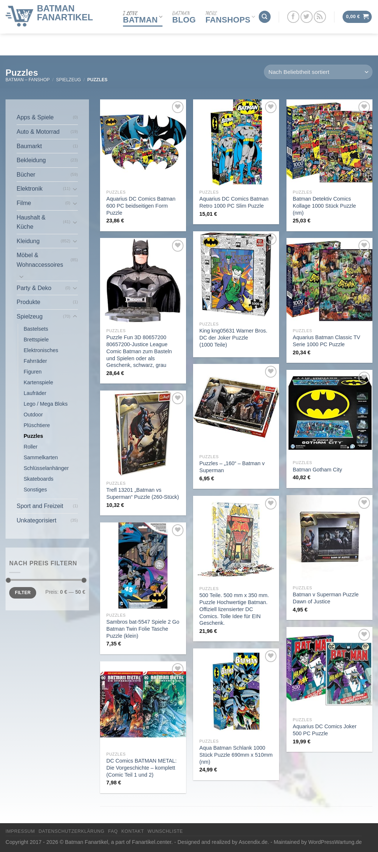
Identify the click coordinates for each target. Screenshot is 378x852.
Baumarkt (29, 146)
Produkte (28, 302)
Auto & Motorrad (38, 132)
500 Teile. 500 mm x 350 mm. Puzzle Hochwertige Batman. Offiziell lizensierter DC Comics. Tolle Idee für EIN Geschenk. (234, 609)
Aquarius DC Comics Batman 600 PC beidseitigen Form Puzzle (140, 205)
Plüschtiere (37, 425)
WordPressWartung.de (335, 842)
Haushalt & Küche (31, 222)
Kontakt (132, 831)
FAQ (113, 831)
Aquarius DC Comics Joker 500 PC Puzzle (325, 729)
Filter (23, 592)
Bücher (26, 174)
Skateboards (39, 479)
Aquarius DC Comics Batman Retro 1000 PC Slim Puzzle (233, 202)
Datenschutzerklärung (71, 831)
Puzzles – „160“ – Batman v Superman (232, 466)
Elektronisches (41, 350)
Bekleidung (31, 160)
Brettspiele (36, 339)
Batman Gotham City (317, 470)
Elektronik (29, 188)
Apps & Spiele (35, 117)
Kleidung (28, 241)
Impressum (20, 831)
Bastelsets (36, 329)
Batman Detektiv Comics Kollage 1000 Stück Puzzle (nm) (324, 205)
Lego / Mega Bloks (46, 404)
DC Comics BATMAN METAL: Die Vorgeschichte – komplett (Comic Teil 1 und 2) (141, 767)
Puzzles (33, 436)
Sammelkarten (41, 457)
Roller (31, 447)
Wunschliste (165, 831)
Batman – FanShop (28, 79)
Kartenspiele (38, 382)
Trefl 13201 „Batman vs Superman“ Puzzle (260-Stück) (142, 493)
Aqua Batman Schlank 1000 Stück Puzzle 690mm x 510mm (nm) (235, 754)
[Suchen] (265, 15)
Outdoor (33, 415)
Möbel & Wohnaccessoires (40, 260)
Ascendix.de (252, 842)
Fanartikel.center (151, 842)
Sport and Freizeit (40, 506)
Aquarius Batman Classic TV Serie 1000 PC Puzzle (326, 340)
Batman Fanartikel (65, 11)
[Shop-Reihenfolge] (318, 72)
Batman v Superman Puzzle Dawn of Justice (325, 598)
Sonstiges (35, 490)
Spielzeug (68, 79)
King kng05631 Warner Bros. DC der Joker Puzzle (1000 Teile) (233, 337)
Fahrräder (35, 361)
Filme (24, 203)
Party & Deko (34, 288)
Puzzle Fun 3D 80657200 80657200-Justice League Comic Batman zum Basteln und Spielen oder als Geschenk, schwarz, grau (139, 351)
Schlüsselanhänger (46, 468)
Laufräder (35, 393)
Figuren (33, 372)
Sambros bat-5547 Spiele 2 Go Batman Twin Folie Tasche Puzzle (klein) (142, 628)
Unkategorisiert (36, 520)
